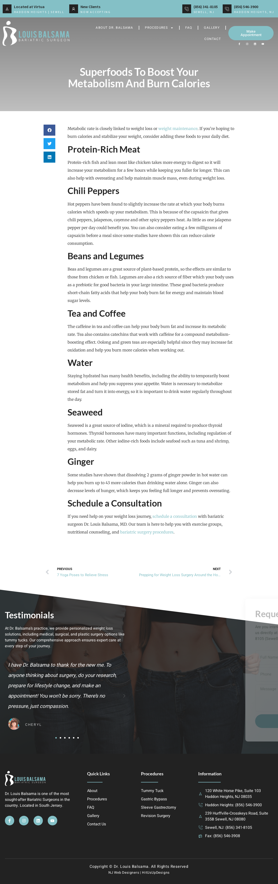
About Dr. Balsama (114, 27)
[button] (49, 130)
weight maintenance (177, 128)
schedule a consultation (174, 516)
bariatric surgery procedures (147, 532)
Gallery (212, 27)
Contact (212, 39)
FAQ (188, 27)
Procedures (159, 28)
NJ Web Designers (123, 872)
